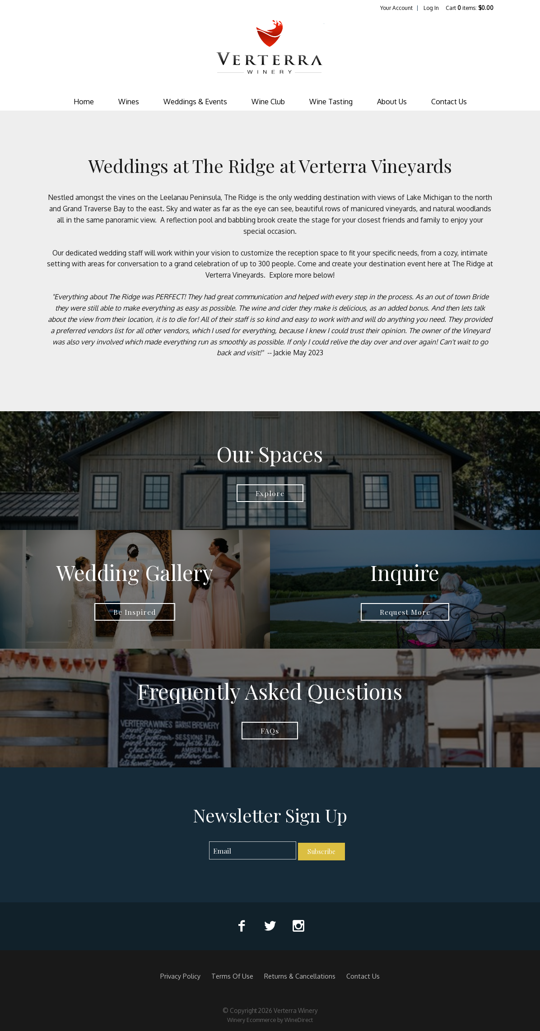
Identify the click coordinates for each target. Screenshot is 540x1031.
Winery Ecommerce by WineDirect (270, 1019)
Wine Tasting (331, 101)
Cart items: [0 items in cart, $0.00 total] (469, 8)
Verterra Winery (270, 52)
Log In (431, 8)
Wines (128, 101)
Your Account (396, 8)
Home (84, 101)
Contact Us (449, 101)
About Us (392, 101)
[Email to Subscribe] (252, 850)
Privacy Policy (180, 976)
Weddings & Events (195, 101)
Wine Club (268, 101)
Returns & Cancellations (299, 976)
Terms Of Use (232, 976)
